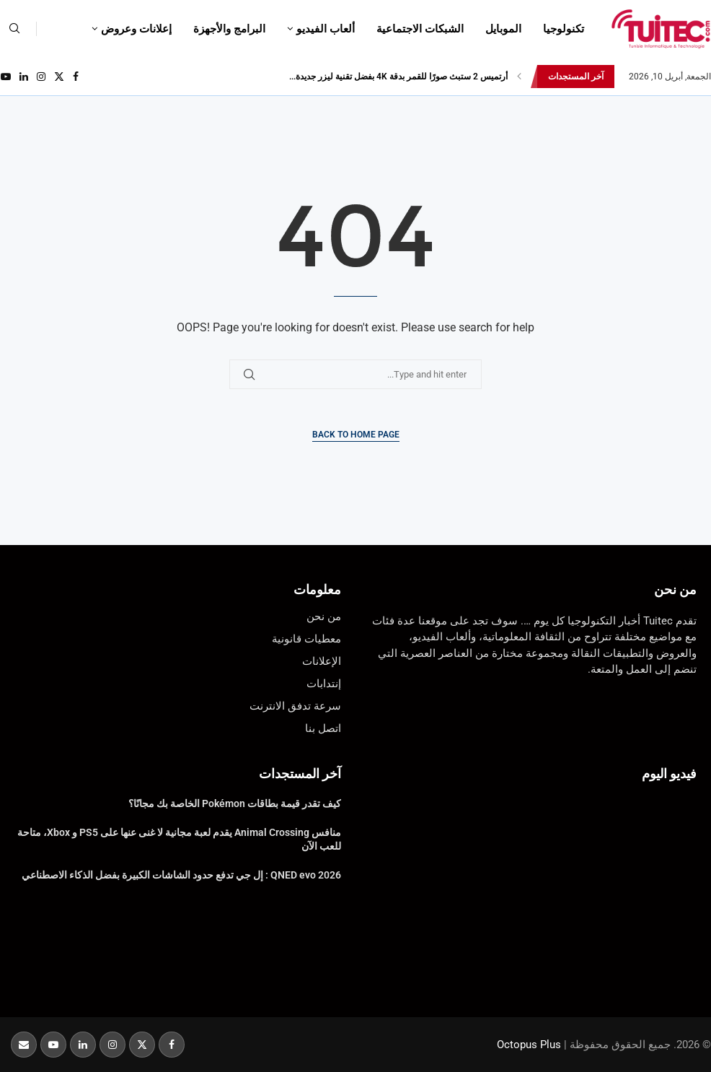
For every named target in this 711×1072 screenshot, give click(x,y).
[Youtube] (6, 76)
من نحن (675, 589)
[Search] (14, 29)
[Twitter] (59, 76)
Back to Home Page (355, 435)
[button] (519, 76)
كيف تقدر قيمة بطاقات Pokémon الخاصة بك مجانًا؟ (234, 803)
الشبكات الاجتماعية (420, 28)
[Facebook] (75, 76)
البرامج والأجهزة (229, 28)
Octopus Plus (529, 1044)
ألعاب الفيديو (325, 28)
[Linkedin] (24, 76)
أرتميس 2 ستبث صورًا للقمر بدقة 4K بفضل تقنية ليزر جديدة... (398, 76)
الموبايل (503, 28)
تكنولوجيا (563, 28)
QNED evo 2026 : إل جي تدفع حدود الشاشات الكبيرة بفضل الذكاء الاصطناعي (181, 875)
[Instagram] (41, 76)
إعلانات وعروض (136, 28)
